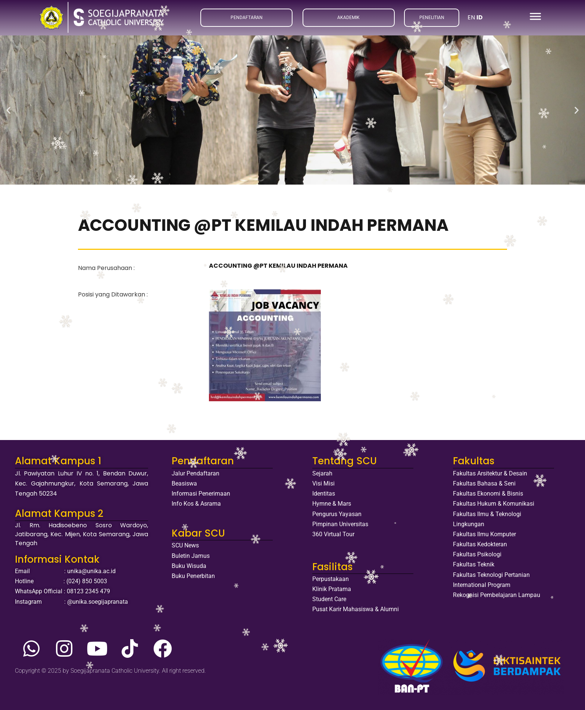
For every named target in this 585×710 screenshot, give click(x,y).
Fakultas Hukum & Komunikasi (493, 503)
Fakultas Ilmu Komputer (484, 534)
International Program (481, 584)
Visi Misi (323, 483)
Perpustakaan (330, 578)
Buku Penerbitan (193, 575)
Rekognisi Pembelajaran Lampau (496, 595)
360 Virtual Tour (333, 534)
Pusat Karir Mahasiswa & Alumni (355, 609)
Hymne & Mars (331, 503)
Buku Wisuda (189, 565)
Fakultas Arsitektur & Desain (490, 473)
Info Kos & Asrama (196, 503)
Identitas (323, 493)
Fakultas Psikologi (477, 554)
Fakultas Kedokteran (480, 544)
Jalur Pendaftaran (195, 473)
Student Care (329, 599)
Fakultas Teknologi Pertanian (491, 574)
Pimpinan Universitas (340, 524)
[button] (8, 109)
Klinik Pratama (331, 589)
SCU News (185, 545)
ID (479, 17)
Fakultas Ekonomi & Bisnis (488, 493)
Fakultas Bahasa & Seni (484, 483)
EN (471, 17)
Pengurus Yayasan (337, 514)
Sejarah (322, 473)
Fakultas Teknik (473, 564)
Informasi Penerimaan (201, 493)
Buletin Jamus (191, 555)
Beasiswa (184, 483)
